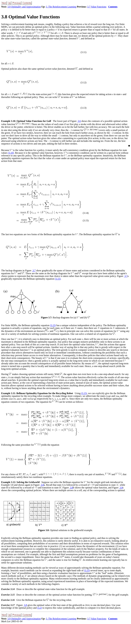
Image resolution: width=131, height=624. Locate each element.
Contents (112, 6)
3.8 (42, 485)
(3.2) (39, 608)
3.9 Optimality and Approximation (24, 6)
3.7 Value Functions (96, 6)
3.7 (34, 270)
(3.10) (11, 153)
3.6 (79, 121)
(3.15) (58, 279)
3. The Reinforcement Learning (61, 6)
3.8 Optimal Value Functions (30, 16)
